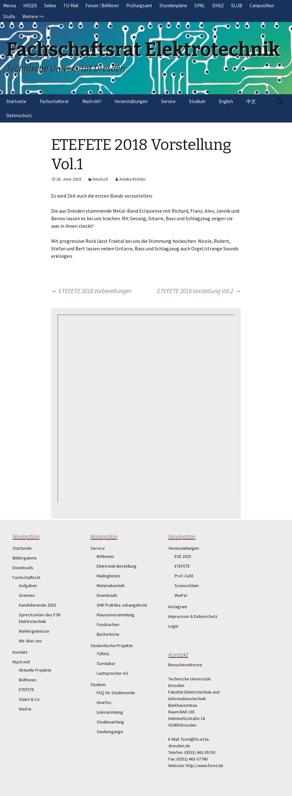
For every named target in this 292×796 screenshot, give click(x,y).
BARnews (27, 680)
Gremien (27, 595)
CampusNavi (262, 5)
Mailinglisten (108, 576)
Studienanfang (110, 722)
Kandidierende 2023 (37, 605)
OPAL (199, 5)
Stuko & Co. (30, 699)
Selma (50, 5)
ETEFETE (26, 689)
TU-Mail (70, 5)
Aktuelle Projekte (35, 670)
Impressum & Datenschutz (193, 616)
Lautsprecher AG (112, 673)
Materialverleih (111, 585)
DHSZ (218, 5)
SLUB (236, 5)
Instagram (177, 606)
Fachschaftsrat (54, 101)
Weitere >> (33, 16)
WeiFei (25, 709)
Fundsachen (108, 624)
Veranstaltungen (131, 101)
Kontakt (20, 652)
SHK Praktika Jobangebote (122, 605)
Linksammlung (110, 712)
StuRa (9, 16)
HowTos (104, 702)
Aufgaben (28, 585)
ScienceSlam (187, 585)
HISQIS (30, 5)
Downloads (23, 567)
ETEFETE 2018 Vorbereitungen (91, 291)
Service (168, 101)
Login (173, 626)
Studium (197, 101)
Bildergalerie (25, 558)
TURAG (103, 654)
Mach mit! (91, 101)
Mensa (9, 5)
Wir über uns (30, 641)
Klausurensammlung (115, 615)
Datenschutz (19, 115)
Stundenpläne (173, 5)
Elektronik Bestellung (117, 566)
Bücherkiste (108, 634)
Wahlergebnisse (34, 631)
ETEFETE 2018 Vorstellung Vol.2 (199, 291)
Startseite (16, 101)
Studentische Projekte (111, 645)
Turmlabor (106, 663)
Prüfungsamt (139, 5)
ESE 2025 (183, 556)
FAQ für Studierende (116, 692)
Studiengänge (110, 731)
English (226, 101)
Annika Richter (132, 179)
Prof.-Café (184, 576)
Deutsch (100, 179)
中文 (251, 101)
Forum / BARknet (102, 5)
